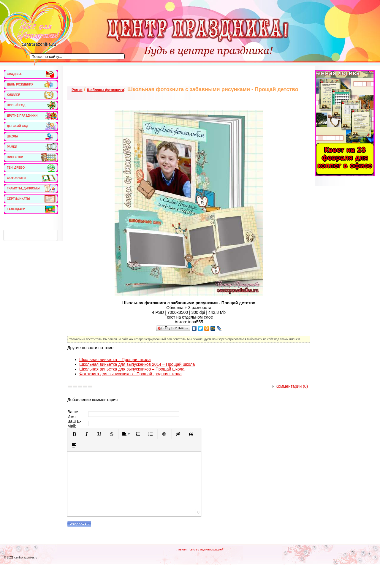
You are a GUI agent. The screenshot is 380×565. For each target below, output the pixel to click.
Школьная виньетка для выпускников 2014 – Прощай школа (137, 364)
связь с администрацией (206, 549)
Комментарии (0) (290, 386)
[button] (74, 434)
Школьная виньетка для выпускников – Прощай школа (131, 369)
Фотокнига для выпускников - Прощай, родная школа (130, 373)
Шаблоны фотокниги (105, 90)
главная (180, 549)
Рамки (77, 90)
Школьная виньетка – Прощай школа (115, 359)
